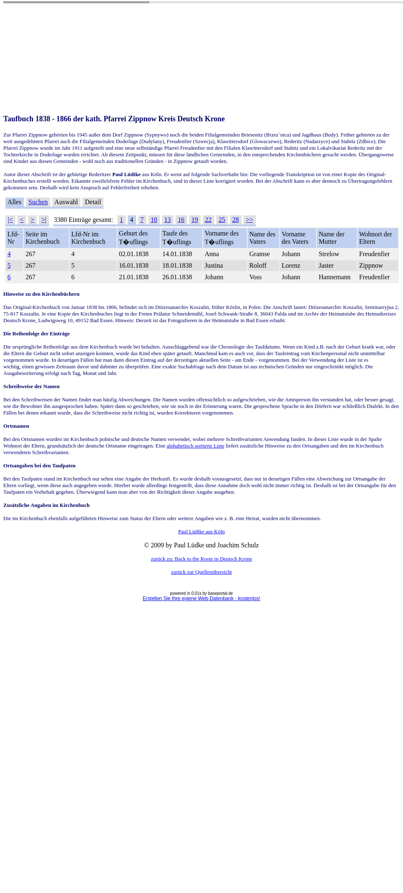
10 (154, 219)
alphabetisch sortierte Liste (195, 446)
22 (208, 219)
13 (167, 219)
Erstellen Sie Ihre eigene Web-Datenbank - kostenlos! (201, 598)
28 (235, 219)
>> (249, 219)
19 (195, 219)
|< (10, 219)
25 (222, 219)
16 (181, 219)
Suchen (38, 201)
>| (43, 219)
